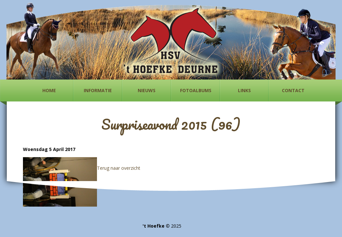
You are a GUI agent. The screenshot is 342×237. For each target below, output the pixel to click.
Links (244, 90)
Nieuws (146, 90)
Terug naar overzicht (118, 168)
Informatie (98, 90)
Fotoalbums (195, 90)
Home (49, 90)
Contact (293, 90)
